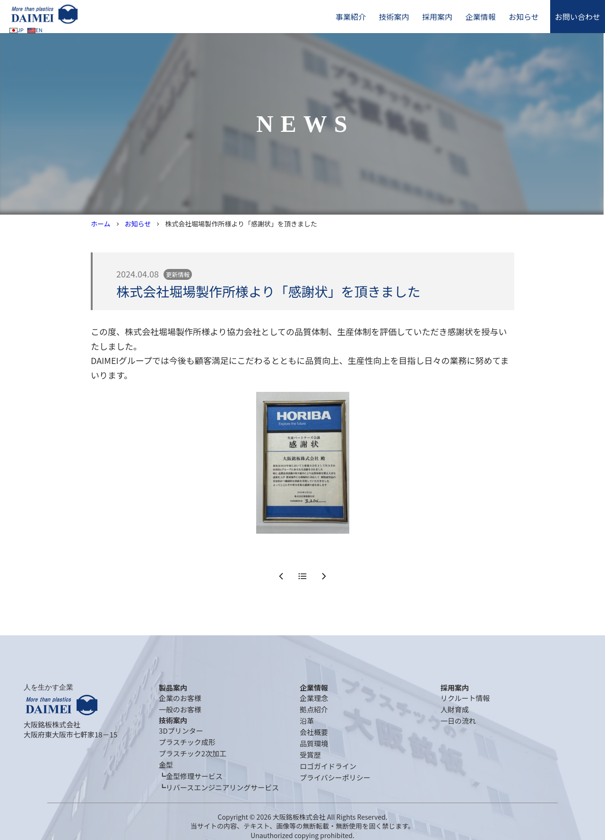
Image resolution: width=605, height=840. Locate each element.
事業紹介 (351, 16)
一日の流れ (458, 721)
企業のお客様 (180, 698)
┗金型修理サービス (191, 776)
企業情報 (481, 16)
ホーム (101, 223)
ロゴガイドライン (328, 766)
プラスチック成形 (187, 742)
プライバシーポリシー (335, 777)
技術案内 (394, 16)
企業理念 (314, 698)
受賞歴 (310, 755)
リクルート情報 (465, 698)
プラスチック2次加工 (192, 753)
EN (34, 30)
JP (16, 30)
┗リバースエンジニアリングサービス (219, 787)
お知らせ (524, 16)
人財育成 (455, 709)
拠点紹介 (314, 709)
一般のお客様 (180, 709)
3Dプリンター (181, 731)
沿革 (307, 721)
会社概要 (314, 732)
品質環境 (314, 743)
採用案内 (437, 16)
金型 (166, 765)
